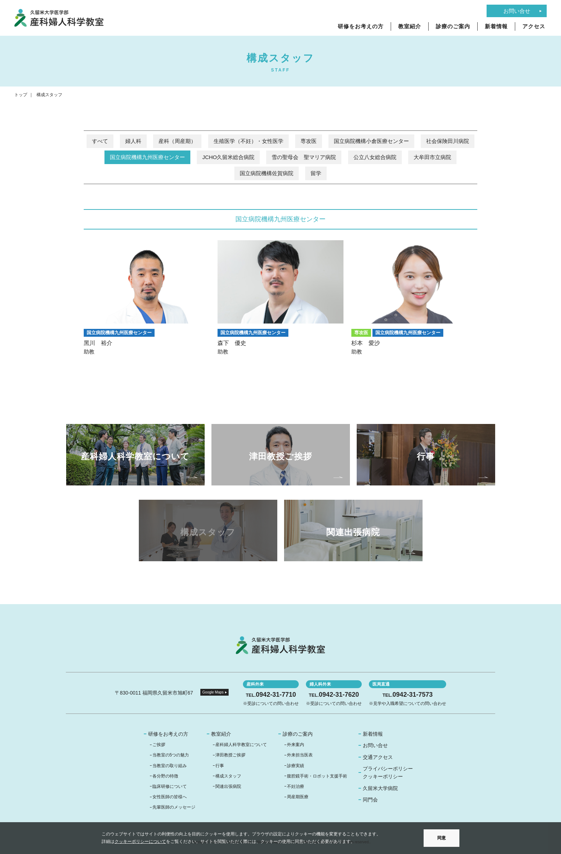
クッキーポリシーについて (140, 841)
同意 (441, 837)
